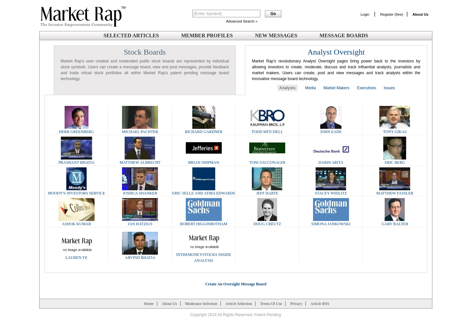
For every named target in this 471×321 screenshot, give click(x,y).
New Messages (276, 35)
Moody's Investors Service (76, 191)
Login (364, 14)
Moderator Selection (201, 303)
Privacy (296, 303)
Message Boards (344, 35)
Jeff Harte (267, 191)
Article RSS (319, 303)
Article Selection (238, 303)
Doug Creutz (267, 221)
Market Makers (336, 88)
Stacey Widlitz (331, 191)
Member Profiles (207, 35)
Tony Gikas (395, 129)
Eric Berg (395, 160)
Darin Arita (331, 160)
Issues (389, 88)
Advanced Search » (241, 21)
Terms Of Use (271, 303)
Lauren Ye (77, 255)
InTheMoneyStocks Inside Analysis (203, 255)
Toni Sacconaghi (267, 160)
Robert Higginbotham (203, 221)
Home (148, 303)
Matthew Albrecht (139, 160)
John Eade (331, 129)
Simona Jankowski (331, 221)
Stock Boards (145, 52)
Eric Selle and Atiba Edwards (203, 191)
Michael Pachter (140, 129)
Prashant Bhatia (77, 160)
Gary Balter (395, 221)
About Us (169, 303)
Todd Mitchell (267, 129)
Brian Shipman (204, 160)
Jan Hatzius (140, 221)
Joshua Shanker (140, 191)
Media (310, 88)
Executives (366, 88)
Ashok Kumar (77, 221)
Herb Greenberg (77, 129)
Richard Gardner (203, 129)
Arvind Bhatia (140, 255)
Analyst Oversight (336, 52)
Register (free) (391, 14)
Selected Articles (131, 35)
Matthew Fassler (394, 191)
